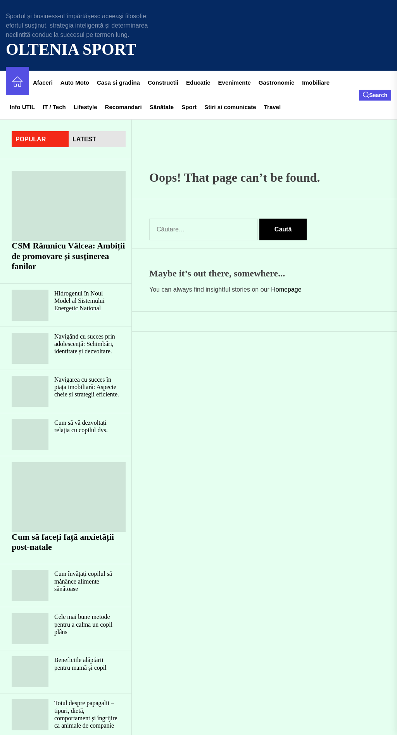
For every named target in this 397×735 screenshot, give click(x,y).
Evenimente (234, 82)
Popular (31, 139)
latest (84, 139)
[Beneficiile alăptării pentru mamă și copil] (30, 671)
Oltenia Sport (71, 49)
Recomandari (123, 107)
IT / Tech (54, 107)
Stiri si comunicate (230, 107)
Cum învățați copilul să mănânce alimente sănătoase (83, 581)
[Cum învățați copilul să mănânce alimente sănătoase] (30, 585)
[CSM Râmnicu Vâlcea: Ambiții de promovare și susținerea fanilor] (69, 206)
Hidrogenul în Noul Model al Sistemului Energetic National (79, 300)
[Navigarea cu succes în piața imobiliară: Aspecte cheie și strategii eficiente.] (30, 391)
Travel (272, 107)
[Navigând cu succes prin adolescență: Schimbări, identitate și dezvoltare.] (30, 348)
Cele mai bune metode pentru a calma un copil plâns (83, 624)
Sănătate (162, 107)
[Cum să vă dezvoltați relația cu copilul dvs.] (30, 434)
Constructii (163, 82)
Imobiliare (316, 82)
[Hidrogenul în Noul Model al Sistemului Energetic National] (30, 305)
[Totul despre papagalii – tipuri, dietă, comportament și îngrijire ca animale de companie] (30, 714)
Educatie (198, 82)
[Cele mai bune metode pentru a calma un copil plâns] (30, 628)
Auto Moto (74, 82)
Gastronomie (277, 82)
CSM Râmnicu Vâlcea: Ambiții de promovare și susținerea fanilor (68, 256)
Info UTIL (22, 107)
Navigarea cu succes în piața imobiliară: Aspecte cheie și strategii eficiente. (86, 387)
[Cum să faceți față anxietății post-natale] (69, 497)
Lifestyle (85, 107)
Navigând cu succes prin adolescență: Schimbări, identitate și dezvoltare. (84, 343)
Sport (189, 107)
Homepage (286, 289)
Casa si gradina (118, 82)
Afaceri (43, 82)
